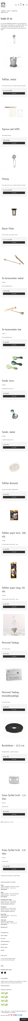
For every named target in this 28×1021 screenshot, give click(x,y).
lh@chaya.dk (13, 888)
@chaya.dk (13, 909)
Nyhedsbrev (24, 1019)
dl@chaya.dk (13, 902)
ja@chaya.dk (13, 895)
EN (26, 5)
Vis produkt (14, 93)
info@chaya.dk (13, 915)
